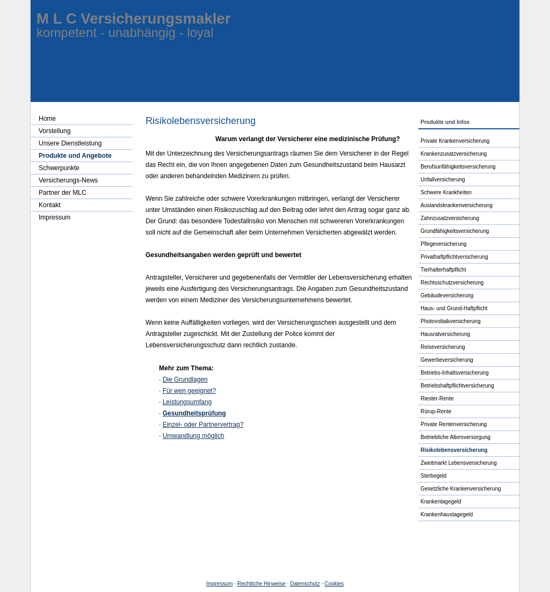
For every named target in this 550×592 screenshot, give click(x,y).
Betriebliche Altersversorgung (455, 437)
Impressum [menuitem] (54, 217)
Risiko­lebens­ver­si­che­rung (454, 450)
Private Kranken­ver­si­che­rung (455, 141)
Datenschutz (305, 584)
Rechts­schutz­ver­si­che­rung (452, 283)
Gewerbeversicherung (447, 360)
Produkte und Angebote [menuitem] (75, 155)
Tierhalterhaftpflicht (443, 270)
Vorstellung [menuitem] (54, 131)
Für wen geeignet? (189, 390)
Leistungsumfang (187, 402)
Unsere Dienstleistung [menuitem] (70, 143)
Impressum (219, 584)
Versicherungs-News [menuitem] (68, 180)
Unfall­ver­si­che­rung (443, 179)
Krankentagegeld (441, 502)
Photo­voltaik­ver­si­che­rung (451, 321)
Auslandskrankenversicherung (457, 205)
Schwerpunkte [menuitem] (59, 168)
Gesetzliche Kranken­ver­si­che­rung (461, 489)
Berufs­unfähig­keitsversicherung (458, 167)
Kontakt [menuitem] (50, 205)
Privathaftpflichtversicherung (454, 257)
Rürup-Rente (436, 411)
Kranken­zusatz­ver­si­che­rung (454, 154)
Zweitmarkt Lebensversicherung (459, 463)
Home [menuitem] (47, 118)
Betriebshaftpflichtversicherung (457, 386)
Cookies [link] (334, 584)
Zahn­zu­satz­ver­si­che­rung (450, 218)
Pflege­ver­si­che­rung (444, 244)
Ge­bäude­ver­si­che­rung (447, 295)
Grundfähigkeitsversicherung (455, 231)
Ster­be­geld (433, 476)
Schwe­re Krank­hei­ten (446, 192)
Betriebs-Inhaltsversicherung (455, 373)
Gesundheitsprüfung (194, 413)
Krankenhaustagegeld (447, 514)
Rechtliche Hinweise (261, 584)
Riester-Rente (437, 398)
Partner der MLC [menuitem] (62, 192)
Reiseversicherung (443, 347)
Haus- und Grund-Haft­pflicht (454, 308)
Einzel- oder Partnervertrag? (203, 424)
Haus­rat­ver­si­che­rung (445, 334)
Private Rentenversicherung (454, 424)
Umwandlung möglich (194, 436)
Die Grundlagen (185, 379)
